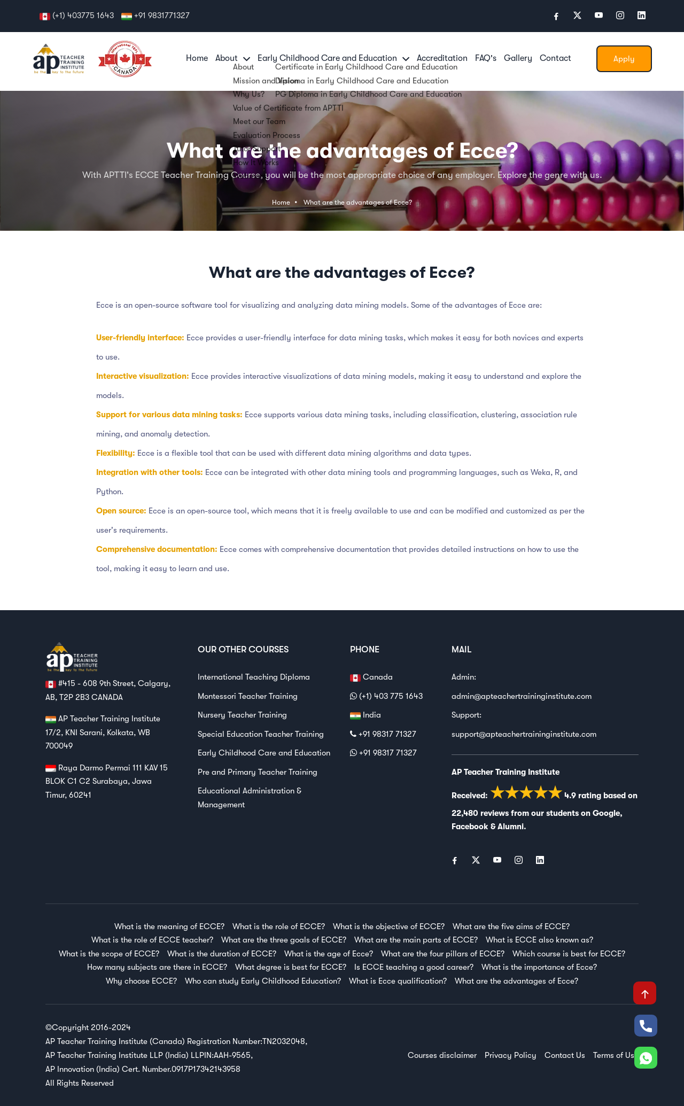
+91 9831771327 (162, 15)
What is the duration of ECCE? (221, 954)
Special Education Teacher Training (261, 734)
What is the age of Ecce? (328, 954)
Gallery (518, 58)
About (232, 58)
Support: (466, 715)
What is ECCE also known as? (539, 940)
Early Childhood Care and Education (333, 58)
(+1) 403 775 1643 (386, 696)
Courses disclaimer (442, 1055)
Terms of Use (616, 1055)
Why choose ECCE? (141, 981)
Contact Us (565, 1055)
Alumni (511, 826)
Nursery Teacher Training (242, 715)
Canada (371, 677)
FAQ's (485, 58)
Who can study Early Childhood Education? (263, 981)
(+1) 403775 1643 (83, 15)
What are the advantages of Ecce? (358, 202)
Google (606, 813)
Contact (555, 58)
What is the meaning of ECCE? (169, 926)
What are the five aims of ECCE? (511, 926)
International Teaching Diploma (254, 677)
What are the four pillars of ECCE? (442, 954)
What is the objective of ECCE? (389, 926)
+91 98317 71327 (383, 734)
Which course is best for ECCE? (568, 954)
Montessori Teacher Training (248, 696)
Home (197, 58)
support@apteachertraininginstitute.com (524, 734)
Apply (624, 59)
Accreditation (442, 58)
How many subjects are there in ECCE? (157, 967)
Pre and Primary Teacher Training (257, 772)
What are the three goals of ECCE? (283, 940)
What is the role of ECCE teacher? (152, 940)
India (365, 715)
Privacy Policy (511, 1055)
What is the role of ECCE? (278, 926)
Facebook (470, 826)
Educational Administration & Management (249, 797)
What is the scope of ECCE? (109, 954)
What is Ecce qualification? (398, 981)
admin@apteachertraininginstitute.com (522, 696)
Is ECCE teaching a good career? (413, 967)
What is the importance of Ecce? (539, 967)
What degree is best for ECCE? (290, 967)
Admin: (464, 677)
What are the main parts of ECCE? (416, 940)
